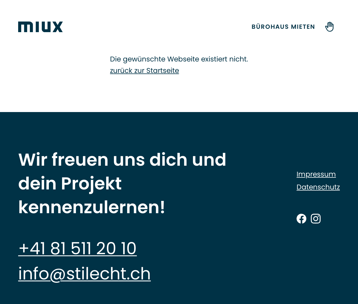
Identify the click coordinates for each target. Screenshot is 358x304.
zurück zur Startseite (144, 70)
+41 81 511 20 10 (77, 248)
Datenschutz (318, 187)
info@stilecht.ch (84, 273)
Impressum (316, 174)
